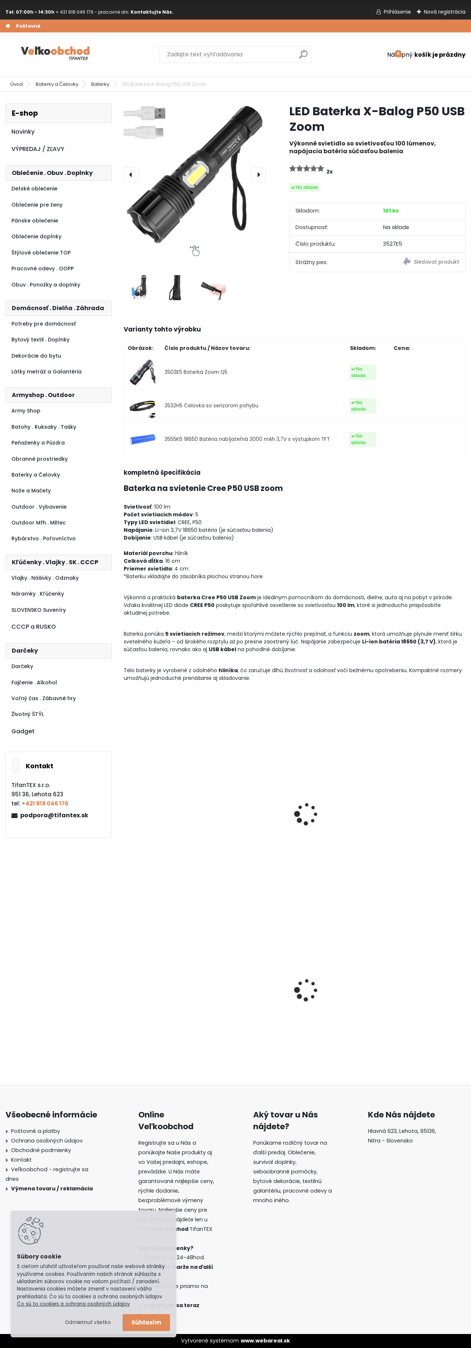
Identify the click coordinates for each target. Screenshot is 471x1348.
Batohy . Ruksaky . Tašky (43, 427)
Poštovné (28, 25)
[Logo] (56, 54)
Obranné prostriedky (39, 459)
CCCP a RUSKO (33, 626)
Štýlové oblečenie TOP (41, 252)
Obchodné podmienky (41, 1150)
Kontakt (21, 1159)
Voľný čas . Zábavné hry (43, 698)
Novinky (23, 131)
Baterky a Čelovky (57, 84)
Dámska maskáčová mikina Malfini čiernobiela (332, 990)
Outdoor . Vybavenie (39, 506)
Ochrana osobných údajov (47, 1140)
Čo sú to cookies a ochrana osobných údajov (73, 1303)
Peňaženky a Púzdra (38, 442)
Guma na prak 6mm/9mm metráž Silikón (156, 990)
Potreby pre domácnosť (43, 323)
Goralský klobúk (411, 989)
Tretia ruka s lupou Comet (416, 819)
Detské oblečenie (34, 188)
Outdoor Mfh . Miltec (38, 522)
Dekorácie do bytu (36, 355)
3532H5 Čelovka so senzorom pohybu (211, 405)
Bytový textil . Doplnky (40, 339)
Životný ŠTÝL (27, 714)
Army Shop (25, 410)
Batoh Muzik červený (244, 989)
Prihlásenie (397, 11)
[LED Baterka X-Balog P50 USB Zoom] (195, 174)
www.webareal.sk (265, 1340)
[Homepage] (8, 26)
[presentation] (131, 174)
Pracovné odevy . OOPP (42, 268)
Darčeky (22, 666)
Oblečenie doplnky (36, 236)
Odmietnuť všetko (88, 1322)
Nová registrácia (444, 11)
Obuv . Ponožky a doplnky (45, 284)
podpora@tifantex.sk (54, 815)
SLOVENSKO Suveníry (38, 610)
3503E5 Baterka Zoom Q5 (195, 372)
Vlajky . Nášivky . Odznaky (45, 578)
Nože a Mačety (31, 490)
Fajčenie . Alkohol (34, 682)
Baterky (100, 84)
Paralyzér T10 (320, 816)
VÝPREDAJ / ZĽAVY (37, 149)
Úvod (16, 84)
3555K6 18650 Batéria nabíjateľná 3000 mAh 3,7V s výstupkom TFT (247, 439)
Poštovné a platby (35, 1131)
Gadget (23, 731)
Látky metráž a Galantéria (46, 371)
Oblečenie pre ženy (37, 204)
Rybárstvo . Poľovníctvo (43, 538)
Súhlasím (146, 1322)
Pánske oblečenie (34, 220)
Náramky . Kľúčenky (37, 593)
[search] (303, 57)
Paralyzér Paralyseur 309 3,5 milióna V (163, 819)
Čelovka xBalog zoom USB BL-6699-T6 (246, 819)
